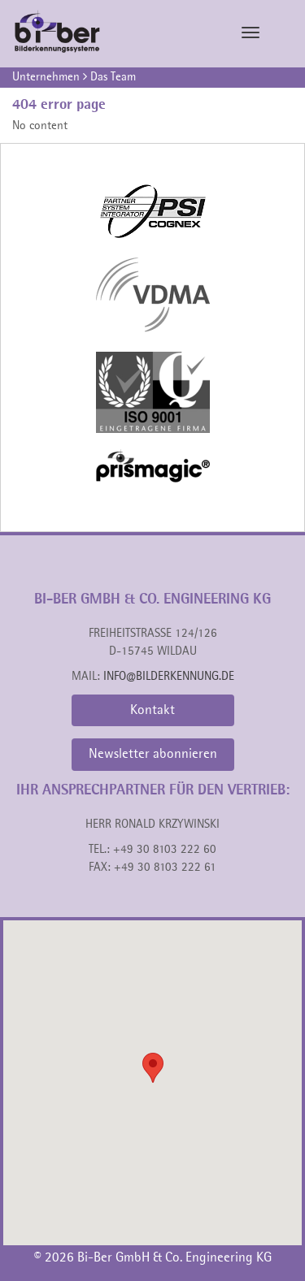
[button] (152, 1068)
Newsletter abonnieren (153, 754)
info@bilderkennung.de (168, 677)
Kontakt (152, 710)
